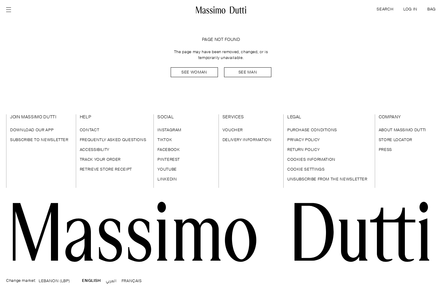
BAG (431, 9)
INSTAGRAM (169, 130)
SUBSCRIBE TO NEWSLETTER (39, 140)
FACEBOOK (168, 150)
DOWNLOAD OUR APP (31, 130)
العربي (111, 281)
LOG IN (410, 9)
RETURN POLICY (303, 150)
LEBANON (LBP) (54, 281)
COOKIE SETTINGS (306, 170)
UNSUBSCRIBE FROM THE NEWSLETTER (327, 179)
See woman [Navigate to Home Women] (194, 72)
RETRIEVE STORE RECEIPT (106, 170)
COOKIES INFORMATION (311, 160)
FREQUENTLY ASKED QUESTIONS (113, 140)
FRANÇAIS (132, 281)
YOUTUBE (166, 170)
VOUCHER (233, 130)
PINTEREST (168, 160)
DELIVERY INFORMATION (247, 140)
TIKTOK (164, 140)
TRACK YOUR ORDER (100, 160)
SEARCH (385, 9)
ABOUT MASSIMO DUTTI (402, 130)
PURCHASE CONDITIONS (312, 130)
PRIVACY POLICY (303, 140)
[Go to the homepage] (221, 231)
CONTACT (89, 130)
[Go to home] (221, 10)
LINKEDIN (167, 179)
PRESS (385, 150)
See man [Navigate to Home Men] (247, 72)
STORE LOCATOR (395, 140)
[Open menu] (10, 10)
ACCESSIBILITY (94, 150)
